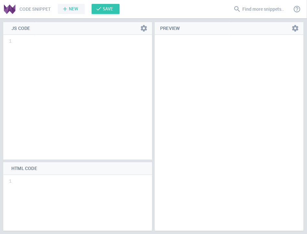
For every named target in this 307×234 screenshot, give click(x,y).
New (73, 9)
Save (108, 9)
